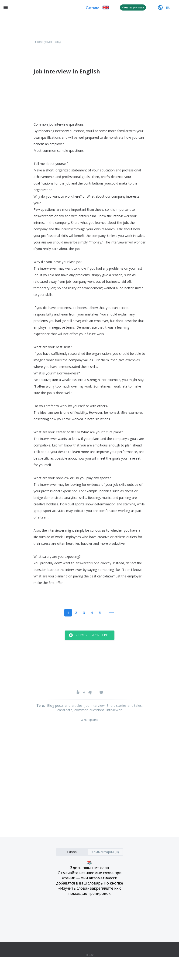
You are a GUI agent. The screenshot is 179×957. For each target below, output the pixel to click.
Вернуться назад (47, 41)
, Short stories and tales (123, 705)
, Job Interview (94, 705)
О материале (89, 719)
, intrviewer (113, 710)
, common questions (88, 710)
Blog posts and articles (65, 705)
